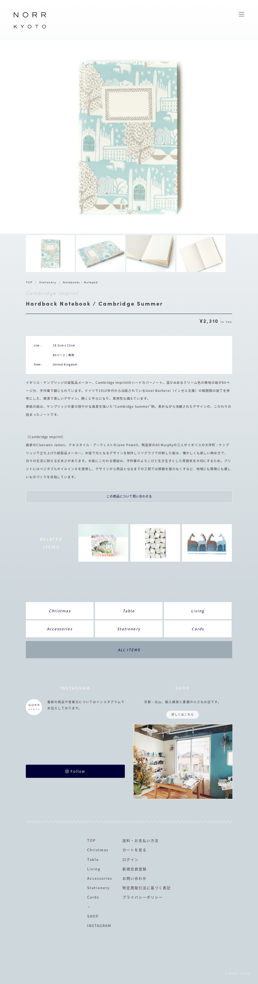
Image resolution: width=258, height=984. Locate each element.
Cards (198, 628)
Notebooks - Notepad (80, 282)
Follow (75, 771)
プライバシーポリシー (142, 897)
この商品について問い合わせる (129, 496)
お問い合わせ (134, 878)
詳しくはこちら (182, 714)
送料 (126, 840)
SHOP (93, 916)
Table (129, 610)
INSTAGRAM (99, 925)
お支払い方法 (147, 840)
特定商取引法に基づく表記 (146, 887)
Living (197, 610)
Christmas (60, 610)
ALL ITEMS (129, 649)
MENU (241, 14)
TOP (29, 282)
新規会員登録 (134, 868)
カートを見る (134, 849)
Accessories (59, 628)
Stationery (47, 282)
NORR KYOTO (30, 28)
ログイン (130, 859)
